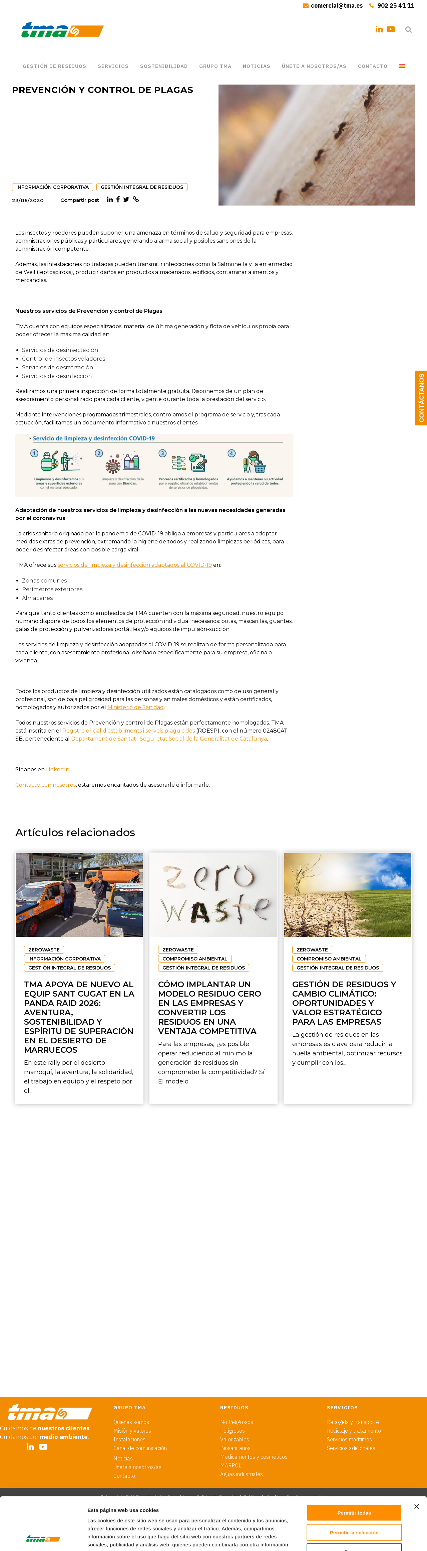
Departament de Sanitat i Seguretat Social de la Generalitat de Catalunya (169, 739)
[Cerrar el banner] (416, 1456)
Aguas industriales (241, 1424)
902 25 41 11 (395, 5)
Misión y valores (132, 1381)
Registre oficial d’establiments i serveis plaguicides (128, 731)
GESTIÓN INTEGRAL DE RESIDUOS (142, 187)
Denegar (354, 1502)
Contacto (124, 1426)
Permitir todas (354, 1463)
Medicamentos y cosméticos (254, 1407)
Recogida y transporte (353, 1372)
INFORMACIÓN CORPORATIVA (52, 187)
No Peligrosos (236, 1372)
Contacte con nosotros (45, 785)
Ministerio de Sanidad (135, 707)
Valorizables (234, 1389)
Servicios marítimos (349, 1389)
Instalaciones (129, 1389)
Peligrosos (232, 1381)
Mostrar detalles (361, 1538)
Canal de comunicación (140, 1398)
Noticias (123, 1408)
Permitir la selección (354, 1482)
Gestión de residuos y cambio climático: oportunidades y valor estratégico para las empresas (344, 1003)
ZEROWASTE (44, 950)
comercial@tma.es (337, 5)
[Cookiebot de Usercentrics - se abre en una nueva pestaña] (43, 1538)
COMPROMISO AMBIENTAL (195, 959)
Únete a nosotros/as (137, 1417)
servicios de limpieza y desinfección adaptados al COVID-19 (135, 565)
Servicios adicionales (351, 1398)
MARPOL (230, 1415)
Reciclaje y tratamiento (354, 1381)
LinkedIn (57, 769)
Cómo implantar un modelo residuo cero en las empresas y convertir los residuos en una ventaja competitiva (209, 1008)
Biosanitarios (235, 1398)
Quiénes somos (131, 1372)
